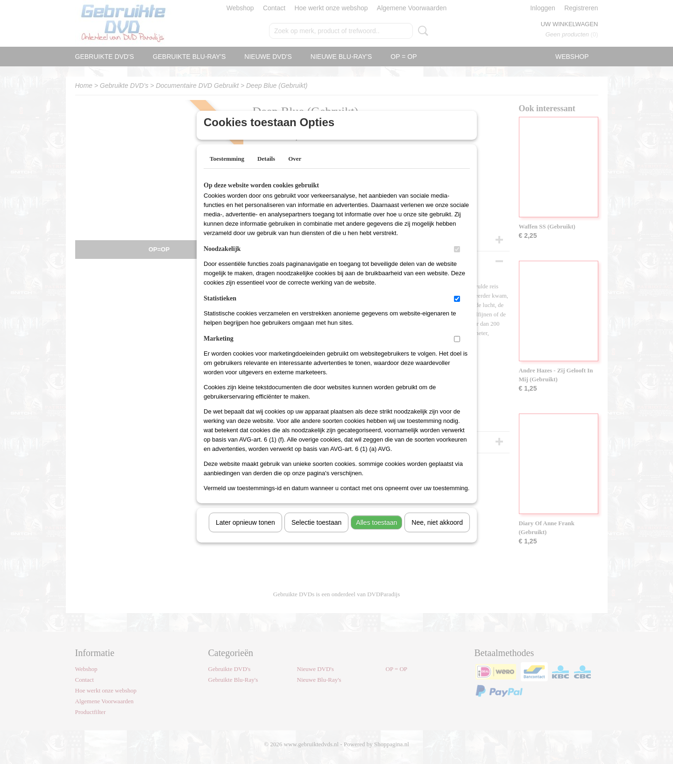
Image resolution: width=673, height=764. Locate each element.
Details (266, 170)
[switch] (457, 261)
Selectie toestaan (316, 534)
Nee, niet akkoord (437, 534)
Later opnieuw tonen (245, 534)
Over (294, 170)
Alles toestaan (376, 534)
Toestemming (227, 170)
